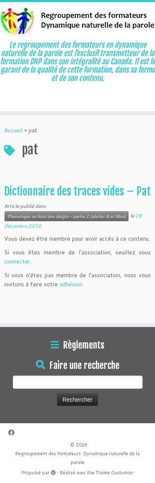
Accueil (13, 130)
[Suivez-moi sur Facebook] (13, 432)
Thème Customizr (114, 472)
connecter (17, 261)
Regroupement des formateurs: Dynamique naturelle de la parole (77, 458)
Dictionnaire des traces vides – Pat (77, 191)
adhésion (71, 284)
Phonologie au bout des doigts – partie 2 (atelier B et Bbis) (66, 216)
